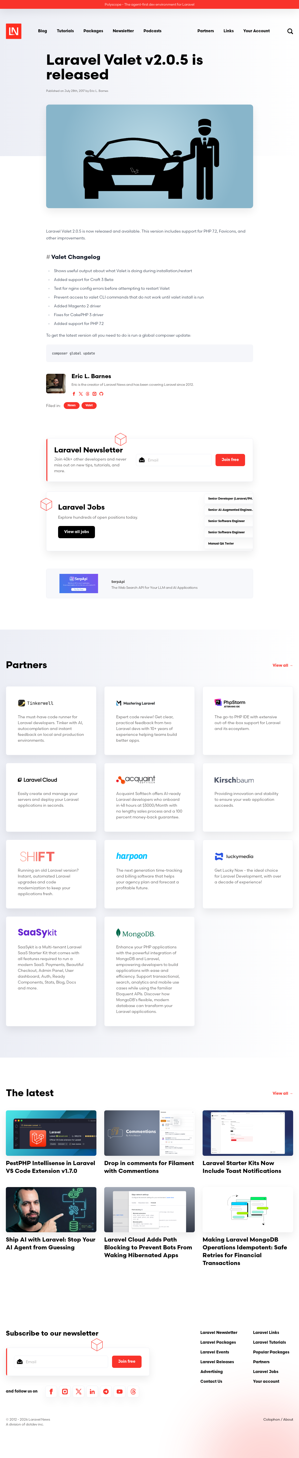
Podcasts (152, 31)
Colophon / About (278, 1419)
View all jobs (76, 532)
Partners (205, 31)
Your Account (256, 31)
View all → (283, 666)
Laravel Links (266, 1333)
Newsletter (123, 31)
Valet (89, 405)
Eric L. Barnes (99, 90)
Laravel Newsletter (218, 1333)
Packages (93, 31)
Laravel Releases (217, 1362)
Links (229, 31)
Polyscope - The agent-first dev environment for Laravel (149, 4)
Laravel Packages (218, 1343)
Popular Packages (271, 1352)
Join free (230, 460)
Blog (42, 31)
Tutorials (65, 31)
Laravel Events (214, 1352)
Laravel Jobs (265, 1372)
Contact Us (211, 1382)
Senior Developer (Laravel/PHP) (231, 498)
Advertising (211, 1372)
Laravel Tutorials (269, 1343)
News (72, 405)
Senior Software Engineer (226, 521)
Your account (266, 1382)
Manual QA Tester (221, 543)
